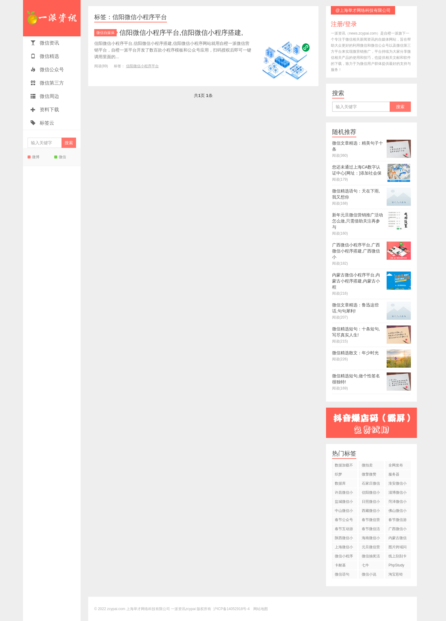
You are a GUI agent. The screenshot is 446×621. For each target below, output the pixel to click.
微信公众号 (47, 69)
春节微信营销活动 (371, 521)
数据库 (340, 483)
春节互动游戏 (344, 530)
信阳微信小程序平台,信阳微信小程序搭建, (181, 32)
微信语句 (342, 574)
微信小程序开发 (344, 557)
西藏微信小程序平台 (371, 512)
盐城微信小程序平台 (344, 502)
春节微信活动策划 (371, 530)
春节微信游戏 (397, 521)
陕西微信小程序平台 (344, 539)
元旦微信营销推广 (371, 548)
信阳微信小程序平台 (142, 66)
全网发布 (395, 465)
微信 (60, 157)
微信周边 (45, 96)
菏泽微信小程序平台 (397, 502)
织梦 (338, 474)
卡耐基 (340, 565)
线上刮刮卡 (397, 556)
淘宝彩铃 (395, 574)
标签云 (42, 122)
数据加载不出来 (344, 466)
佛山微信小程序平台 (397, 512)
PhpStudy (396, 565)
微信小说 (369, 574)
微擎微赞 (369, 474)
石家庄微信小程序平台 (371, 484)
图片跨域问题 (397, 548)
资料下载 (45, 109)
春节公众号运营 (344, 521)
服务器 (393, 474)
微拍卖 (367, 465)
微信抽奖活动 (371, 557)
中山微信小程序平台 (344, 512)
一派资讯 (52, 18)
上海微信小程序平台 (344, 548)
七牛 (365, 565)
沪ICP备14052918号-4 (231, 609)
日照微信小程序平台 (371, 502)
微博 (33, 157)
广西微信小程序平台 (397, 530)
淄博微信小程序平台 (397, 493)
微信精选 (45, 56)
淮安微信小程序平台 (397, 484)
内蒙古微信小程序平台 (397, 539)
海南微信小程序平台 (371, 539)
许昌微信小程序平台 (344, 493)
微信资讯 (45, 42)
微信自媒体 (106, 33)
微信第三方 (47, 82)
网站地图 (260, 609)
